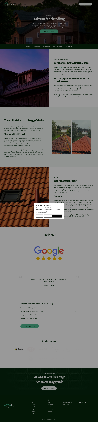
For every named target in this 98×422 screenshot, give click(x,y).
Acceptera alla (57, 216)
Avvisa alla (47, 216)
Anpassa (39, 216)
